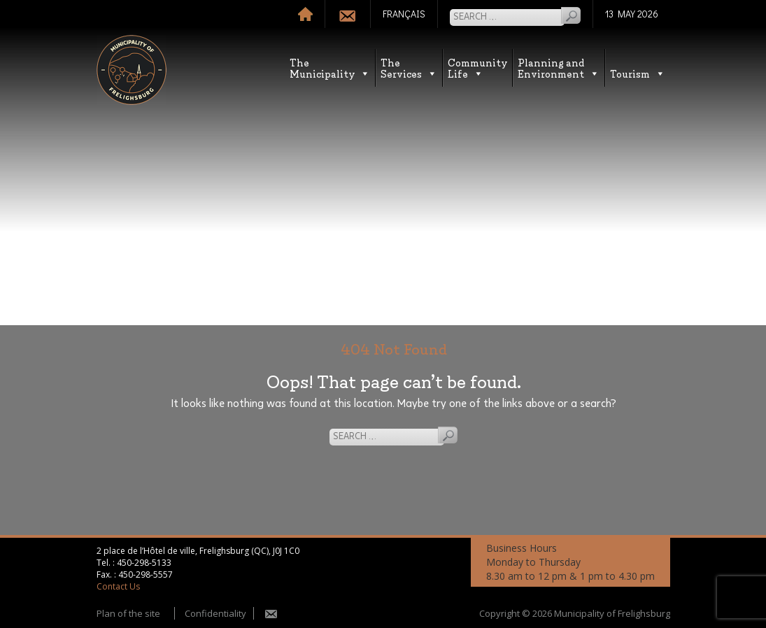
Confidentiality (215, 613)
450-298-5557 (145, 574)
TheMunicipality (330, 67)
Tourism (637, 73)
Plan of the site (128, 613)
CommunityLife (477, 67)
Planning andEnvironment (559, 67)
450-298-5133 (144, 563)
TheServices (409, 67)
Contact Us (118, 586)
